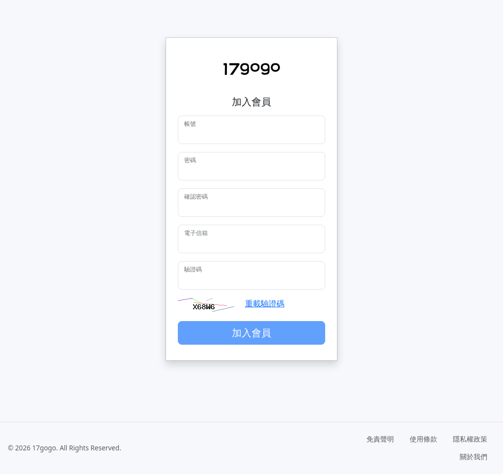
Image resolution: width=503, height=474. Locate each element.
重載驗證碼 (264, 303)
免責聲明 (380, 439)
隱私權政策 (470, 439)
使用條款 (423, 439)
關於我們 (473, 456)
